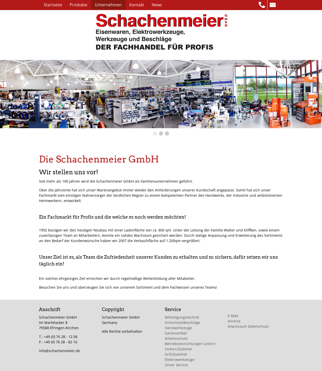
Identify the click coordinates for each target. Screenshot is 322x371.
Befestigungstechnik (182, 317)
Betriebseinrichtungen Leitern (190, 343)
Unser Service (176, 364)
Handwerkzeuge (178, 327)
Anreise (234, 321)
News (157, 5)
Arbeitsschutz (176, 338)
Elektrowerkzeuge (179, 359)
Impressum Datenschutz (248, 326)
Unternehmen (108, 5)
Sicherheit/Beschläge (182, 322)
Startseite (53, 5)
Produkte (78, 5)
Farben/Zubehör (178, 349)
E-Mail (233, 315)
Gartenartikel (176, 333)
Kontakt (136, 5)
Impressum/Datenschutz (66, 14)
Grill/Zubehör (176, 354)
